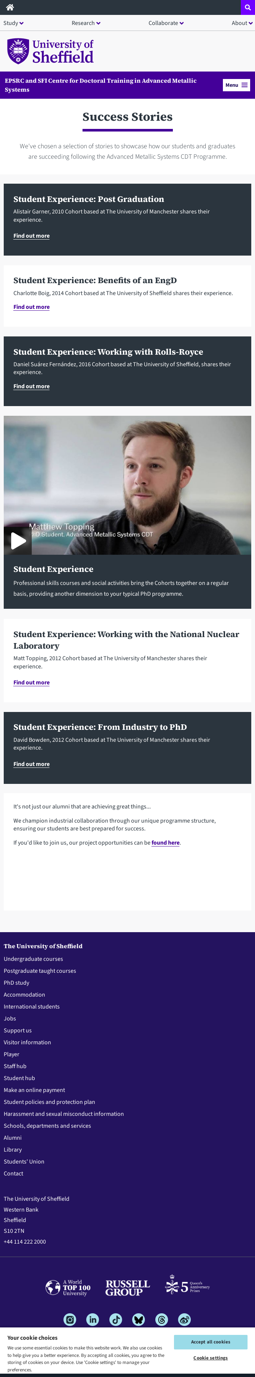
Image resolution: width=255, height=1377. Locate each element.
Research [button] (83, 23)
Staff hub (15, 1066)
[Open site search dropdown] (248, 7)
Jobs (10, 1018)
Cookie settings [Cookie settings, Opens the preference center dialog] (210, 1358)
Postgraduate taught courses (40, 971)
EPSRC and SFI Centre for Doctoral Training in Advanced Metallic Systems (101, 85)
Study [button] (10, 23)
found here (166, 843)
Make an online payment (34, 1090)
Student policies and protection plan (49, 1102)
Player (11, 1054)
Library (13, 1150)
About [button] (239, 23)
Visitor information (27, 1042)
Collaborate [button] (163, 23)
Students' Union (24, 1162)
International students (32, 1007)
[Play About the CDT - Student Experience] (18, 541)
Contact (13, 1173)
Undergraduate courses (33, 959)
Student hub (19, 1078)
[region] (127, 1352)
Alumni (13, 1138)
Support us (18, 1030)
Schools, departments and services (47, 1126)
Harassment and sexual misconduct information (64, 1114)
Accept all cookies (210, 1342)
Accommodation (24, 995)
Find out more (31, 236)
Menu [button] (237, 85)
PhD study (16, 983)
